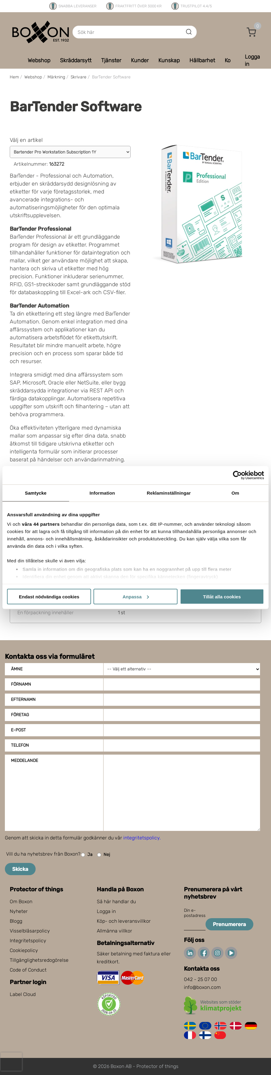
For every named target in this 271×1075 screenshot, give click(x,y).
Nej (103, 855)
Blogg (16, 921)
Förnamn (21, 684)
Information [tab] (102, 492)
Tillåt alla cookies (222, 596)
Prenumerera (229, 924)
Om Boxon (21, 901)
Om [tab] (235, 492)
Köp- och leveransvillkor (124, 921)
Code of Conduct (28, 970)
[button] (251, 32)
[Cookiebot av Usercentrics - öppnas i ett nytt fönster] (237, 475)
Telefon (20, 745)
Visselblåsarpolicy (30, 931)
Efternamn (23, 699)
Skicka (20, 869)
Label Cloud (23, 994)
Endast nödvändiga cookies (49, 596)
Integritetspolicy (28, 940)
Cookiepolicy (24, 950)
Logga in (106, 911)
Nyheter (19, 911)
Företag (20, 714)
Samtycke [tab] (36, 492)
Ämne (17, 669)
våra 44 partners (41, 524)
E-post (18, 730)
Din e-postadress (195, 913)
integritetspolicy (141, 838)
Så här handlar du (116, 901)
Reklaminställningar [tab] (169, 492)
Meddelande (24, 760)
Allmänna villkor (114, 931)
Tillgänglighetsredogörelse (39, 960)
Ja (87, 855)
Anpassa (135, 596)
